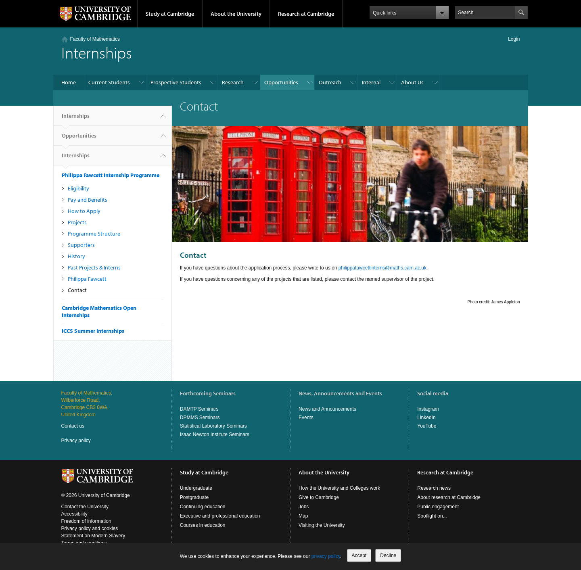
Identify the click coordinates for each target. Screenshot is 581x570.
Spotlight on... (432, 516)
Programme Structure (94, 233)
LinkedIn (426, 417)
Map (303, 516)
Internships (76, 119)
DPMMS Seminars (200, 417)
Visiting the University (322, 525)
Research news (434, 488)
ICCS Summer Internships (93, 330)
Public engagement (438, 506)
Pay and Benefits (87, 199)
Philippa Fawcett (87, 278)
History (76, 256)
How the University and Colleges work (339, 488)
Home (68, 82)
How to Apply (84, 211)
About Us (412, 82)
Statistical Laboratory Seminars (213, 426)
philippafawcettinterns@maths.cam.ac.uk (382, 268)
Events (306, 417)
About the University (236, 13)
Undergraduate (196, 488)
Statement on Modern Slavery (93, 536)
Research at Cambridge (306, 13)
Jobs (304, 506)
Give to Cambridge (319, 497)
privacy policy (325, 556)
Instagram (428, 409)
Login (514, 39)
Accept (359, 555)
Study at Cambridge (170, 13)
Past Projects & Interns (94, 267)
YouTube (426, 426)
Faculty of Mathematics (95, 39)
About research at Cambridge (449, 497)
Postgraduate (194, 497)
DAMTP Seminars (199, 409)
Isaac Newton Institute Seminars (214, 434)
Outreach (330, 82)
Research (233, 82)
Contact (77, 290)
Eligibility (78, 188)
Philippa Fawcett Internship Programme (110, 175)
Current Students (109, 82)
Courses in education (203, 525)
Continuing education (203, 506)
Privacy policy (76, 440)
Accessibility (74, 514)
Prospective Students (175, 82)
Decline (388, 555)
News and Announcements (327, 409)
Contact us (72, 426)
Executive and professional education (220, 516)
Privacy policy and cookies (89, 528)
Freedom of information (86, 521)
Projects (77, 222)
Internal (371, 82)
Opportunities (281, 82)
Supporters (81, 244)
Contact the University (85, 506)
